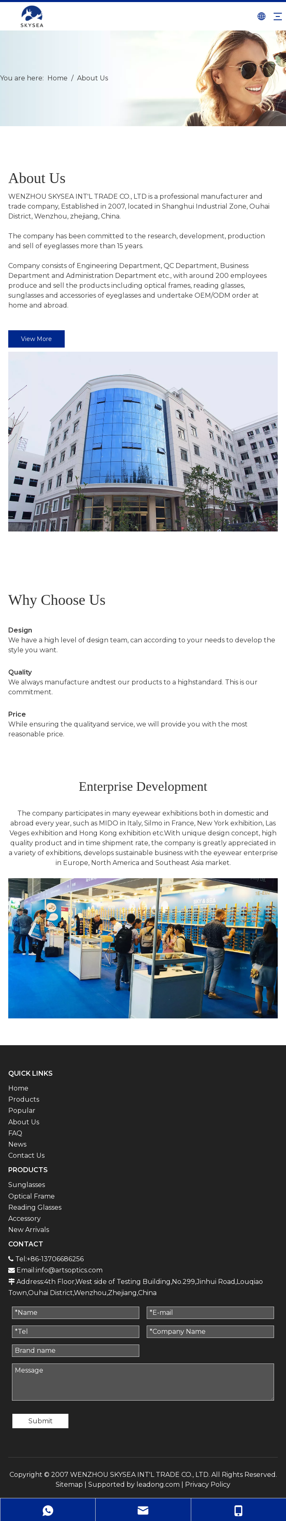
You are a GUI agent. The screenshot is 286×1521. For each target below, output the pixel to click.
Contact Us (26, 1155)
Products (23, 1099)
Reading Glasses (34, 1207)
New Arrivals (28, 1230)
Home (18, 1088)
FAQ (15, 1133)
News (17, 1144)
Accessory (24, 1218)
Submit (40, 1421)
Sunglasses (26, 1185)
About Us (23, 1122)
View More (36, 339)
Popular (21, 1110)
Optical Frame (31, 1196)
